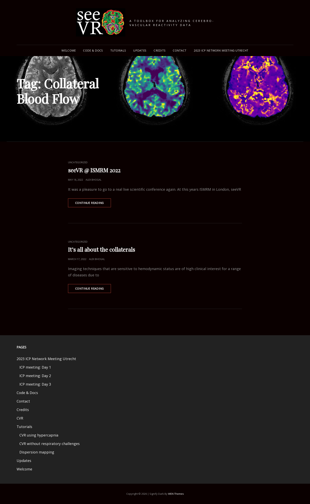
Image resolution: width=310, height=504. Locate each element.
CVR (20, 418)
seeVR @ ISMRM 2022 (94, 170)
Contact (179, 50)
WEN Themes (176, 494)
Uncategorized (78, 162)
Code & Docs (93, 50)
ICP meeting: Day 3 (35, 384)
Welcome (68, 50)
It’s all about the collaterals (101, 249)
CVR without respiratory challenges (49, 443)
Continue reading (93, 201)
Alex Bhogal (93, 179)
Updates (139, 50)
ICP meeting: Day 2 (35, 375)
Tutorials (118, 50)
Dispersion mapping (36, 452)
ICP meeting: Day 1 (35, 367)
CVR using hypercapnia (38, 435)
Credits (159, 50)
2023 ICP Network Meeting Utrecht (221, 50)
